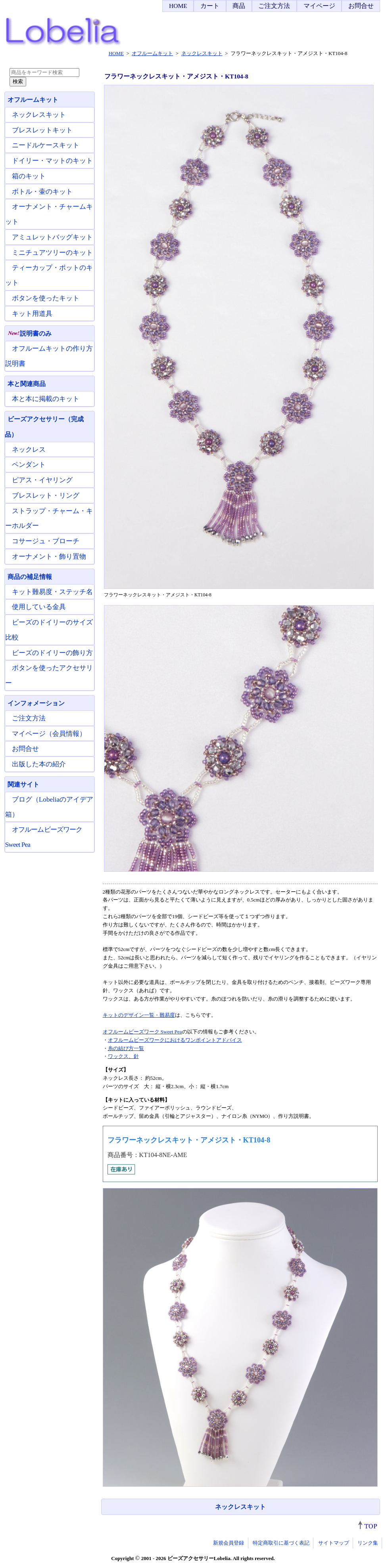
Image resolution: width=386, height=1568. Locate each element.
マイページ (319, 5)
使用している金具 (39, 607)
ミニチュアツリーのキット (52, 252)
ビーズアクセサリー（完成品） (44, 427)
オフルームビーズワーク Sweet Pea (142, 1032)
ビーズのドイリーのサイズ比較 (49, 630)
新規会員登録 (228, 1543)
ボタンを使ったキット (45, 298)
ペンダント (29, 464)
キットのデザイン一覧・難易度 (139, 1015)
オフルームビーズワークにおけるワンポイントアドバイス (175, 1040)
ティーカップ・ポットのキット (49, 275)
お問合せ (361, 5)
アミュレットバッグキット (52, 237)
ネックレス (29, 449)
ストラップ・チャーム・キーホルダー (49, 518)
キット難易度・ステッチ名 (52, 592)
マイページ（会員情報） (49, 733)
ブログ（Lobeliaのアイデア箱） (49, 807)
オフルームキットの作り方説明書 (49, 356)
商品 (238, 5)
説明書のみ (30, 333)
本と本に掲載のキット (45, 399)
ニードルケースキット (45, 145)
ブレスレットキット (42, 130)
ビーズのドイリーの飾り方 (52, 653)
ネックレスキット (240, 1506)
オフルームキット (33, 99)
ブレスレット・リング (45, 495)
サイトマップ (333, 1543)
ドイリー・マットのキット (52, 160)
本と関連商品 (27, 383)
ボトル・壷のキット (42, 191)
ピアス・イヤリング (42, 480)
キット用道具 (32, 313)
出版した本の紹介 (39, 764)
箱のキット (29, 176)
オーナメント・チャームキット (49, 214)
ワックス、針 (123, 1056)
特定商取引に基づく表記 (281, 1543)
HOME (178, 5)
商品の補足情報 (30, 576)
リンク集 (367, 1543)
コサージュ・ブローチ (45, 541)
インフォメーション (36, 703)
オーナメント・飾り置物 (49, 556)
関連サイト (23, 784)
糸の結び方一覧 (126, 1048)
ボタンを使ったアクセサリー (49, 675)
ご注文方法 (274, 5)
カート (209, 5)
